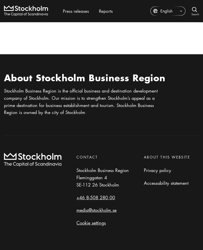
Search (195, 14)
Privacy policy (157, 170)
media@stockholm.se (96, 210)
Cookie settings (91, 223)
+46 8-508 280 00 (95, 197)
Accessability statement (166, 183)
